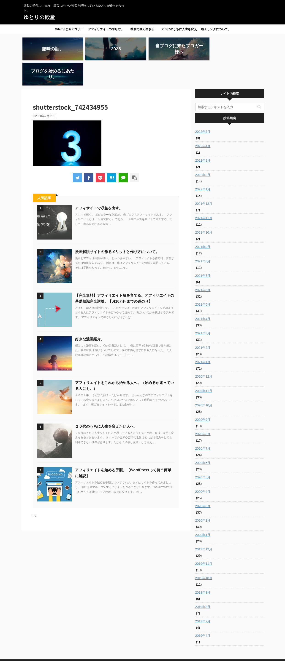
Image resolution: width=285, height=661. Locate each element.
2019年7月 (203, 596)
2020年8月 (203, 409)
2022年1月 (203, 164)
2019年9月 (203, 567)
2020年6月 (203, 438)
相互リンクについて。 (216, 29)
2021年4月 (203, 294)
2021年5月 (203, 279)
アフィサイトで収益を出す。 (99, 183)
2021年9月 (203, 222)
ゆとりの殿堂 (39, 17)
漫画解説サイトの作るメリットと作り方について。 (117, 227)
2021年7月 (203, 250)
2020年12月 (203, 351)
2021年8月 (203, 236)
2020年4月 (203, 466)
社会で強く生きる (142, 29)
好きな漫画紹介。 (89, 314)
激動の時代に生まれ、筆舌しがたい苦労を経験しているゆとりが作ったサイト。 (142, 650)
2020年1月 (203, 510)
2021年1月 (203, 337)
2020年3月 (203, 481)
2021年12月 (203, 178)
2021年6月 (203, 265)
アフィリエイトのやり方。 (106, 29)
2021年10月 (203, 207)
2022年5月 (203, 106)
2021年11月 (203, 193)
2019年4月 (203, 610)
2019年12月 (203, 524)
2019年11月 (203, 538)
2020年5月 (203, 452)
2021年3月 (203, 308)
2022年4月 (203, 121)
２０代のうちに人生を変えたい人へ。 (179, 30)
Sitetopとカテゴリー (69, 29)
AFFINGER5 (182, 654)
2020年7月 (203, 423)
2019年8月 (203, 582)
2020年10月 (203, 380)
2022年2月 (203, 150)
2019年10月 (203, 553)
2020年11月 (203, 366)
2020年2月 (203, 495)
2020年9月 (203, 394)
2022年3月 (203, 135)
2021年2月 (203, 322)
